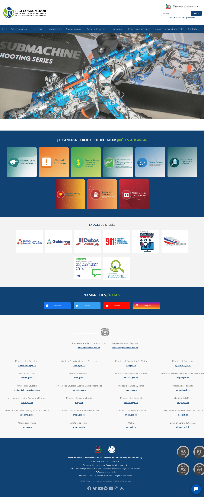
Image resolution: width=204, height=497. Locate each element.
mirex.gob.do (131, 415)
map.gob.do (131, 365)
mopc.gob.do (79, 415)
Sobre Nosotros (19, 29)
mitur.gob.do (79, 427)
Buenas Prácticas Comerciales (169, 29)
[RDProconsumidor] (100, 488)
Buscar (196, 13)
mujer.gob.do (183, 402)
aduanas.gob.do (183, 427)
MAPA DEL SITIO (180, 18)
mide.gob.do (79, 377)
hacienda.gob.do (183, 390)
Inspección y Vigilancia (139, 29)
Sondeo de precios (96, 29)
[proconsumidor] (111, 488)
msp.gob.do (183, 415)
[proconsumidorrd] (95, 488)
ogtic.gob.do (131, 427)
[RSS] (122, 488)
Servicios (37, 29)
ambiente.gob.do (27, 415)
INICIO (170, 18)
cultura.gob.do (27, 377)
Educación (117, 29)
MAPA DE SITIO (102, 461)
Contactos (193, 29)
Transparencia (55, 29)
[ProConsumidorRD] (89, 488)
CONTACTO (191, 18)
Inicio (4, 29)
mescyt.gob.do (79, 390)
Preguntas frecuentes (123, 476)
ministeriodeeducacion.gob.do (27, 390)
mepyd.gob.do (182, 377)
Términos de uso (85, 476)
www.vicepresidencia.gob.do (125, 347)
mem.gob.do (131, 390)
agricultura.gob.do (183, 365)
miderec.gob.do (131, 377)
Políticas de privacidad (103, 476)
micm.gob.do (27, 402)
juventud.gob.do (131, 402)
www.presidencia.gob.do (89, 347)
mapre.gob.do (79, 365)
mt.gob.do (27, 427)
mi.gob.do (79, 402)
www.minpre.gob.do (27, 365)
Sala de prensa (73, 29)
